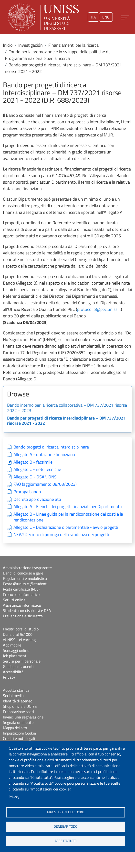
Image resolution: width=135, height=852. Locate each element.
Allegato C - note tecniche (37, 469)
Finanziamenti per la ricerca (73, 45)
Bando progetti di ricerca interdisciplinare (51, 447)
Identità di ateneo (17, 701)
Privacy (14, 796)
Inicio (8, 45)
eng (106, 17)
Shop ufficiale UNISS (20, 706)
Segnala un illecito (18, 722)
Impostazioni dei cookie (65, 812)
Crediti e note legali (19, 738)
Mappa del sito (15, 727)
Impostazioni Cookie (19, 733)
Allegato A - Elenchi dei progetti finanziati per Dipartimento (67, 507)
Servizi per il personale (22, 661)
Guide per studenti (18, 666)
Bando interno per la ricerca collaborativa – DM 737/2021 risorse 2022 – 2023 (67, 408)
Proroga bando (27, 492)
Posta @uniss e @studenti (25, 583)
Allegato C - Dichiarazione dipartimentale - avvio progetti (65, 527)
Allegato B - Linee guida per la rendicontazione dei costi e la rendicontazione (68, 517)
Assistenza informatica (22, 605)
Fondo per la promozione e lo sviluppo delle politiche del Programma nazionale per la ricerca (58, 55)
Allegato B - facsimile (32, 462)
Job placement (14, 655)
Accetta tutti (65, 840)
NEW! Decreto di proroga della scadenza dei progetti (61, 535)
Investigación (30, 45)
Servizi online (14, 599)
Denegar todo (65, 826)
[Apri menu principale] (125, 17)
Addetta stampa (16, 690)
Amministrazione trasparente (27, 567)
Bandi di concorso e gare (23, 573)
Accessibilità (13, 671)
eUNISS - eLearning (19, 639)
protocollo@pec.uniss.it (99, 309)
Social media (13, 695)
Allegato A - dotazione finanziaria (44, 455)
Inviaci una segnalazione (23, 717)
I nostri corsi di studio (21, 629)
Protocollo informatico (21, 594)
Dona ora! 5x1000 (17, 634)
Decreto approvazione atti (37, 499)
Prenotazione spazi (18, 711)
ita (93, 17)
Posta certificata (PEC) (21, 589)
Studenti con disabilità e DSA (27, 610)
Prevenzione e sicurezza (23, 616)
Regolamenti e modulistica (25, 578)
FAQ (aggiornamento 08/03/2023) (45, 484)
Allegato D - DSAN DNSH (36, 477)
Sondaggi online (16, 650)
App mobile (12, 645)
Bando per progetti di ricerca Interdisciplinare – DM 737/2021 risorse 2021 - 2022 (66, 421)
